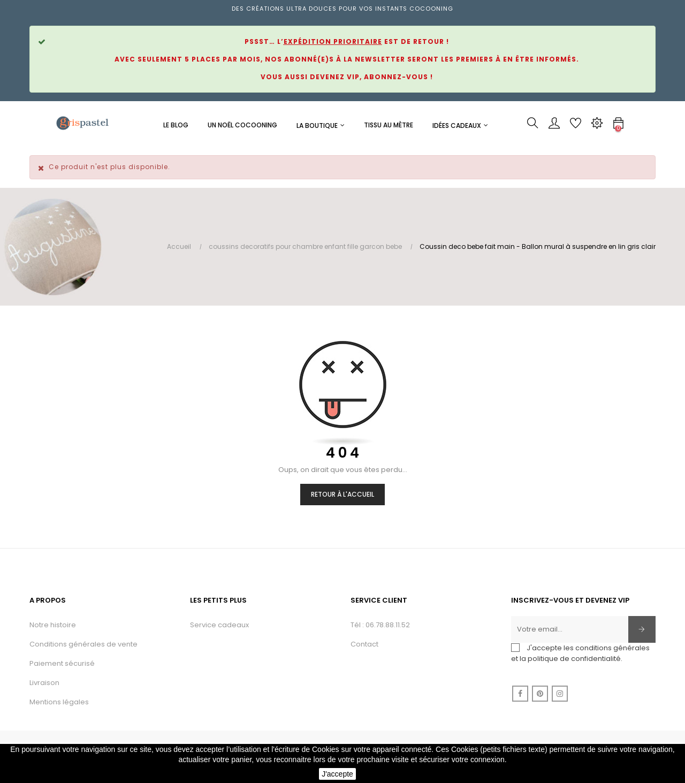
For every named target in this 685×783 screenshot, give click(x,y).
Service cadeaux (219, 625)
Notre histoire (52, 625)
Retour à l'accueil (342, 494)
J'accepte (337, 774)
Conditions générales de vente (83, 644)
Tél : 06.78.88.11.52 (380, 625)
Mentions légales (59, 702)
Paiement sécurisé (62, 663)
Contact (364, 644)
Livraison (44, 683)
